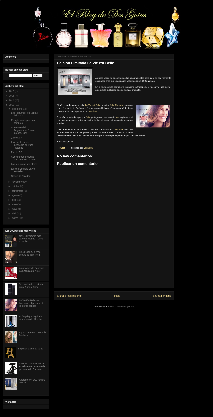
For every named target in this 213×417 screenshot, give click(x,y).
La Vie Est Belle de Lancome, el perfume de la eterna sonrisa (31, 303)
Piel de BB (16, 152)
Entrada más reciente (69, 295)
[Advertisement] (114, 264)
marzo (15, 218)
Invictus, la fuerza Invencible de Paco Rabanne (22, 145)
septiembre (18, 191)
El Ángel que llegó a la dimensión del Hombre (30, 318)
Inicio (117, 295)
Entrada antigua (162, 295)
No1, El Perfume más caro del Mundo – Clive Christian (31, 239)
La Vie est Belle (93, 105)
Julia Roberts (116, 105)
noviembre (17, 181)
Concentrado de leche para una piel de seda (23, 158)
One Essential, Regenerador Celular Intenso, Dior (23, 130)
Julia (88, 117)
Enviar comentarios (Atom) (121, 306)
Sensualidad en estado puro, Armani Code (31, 285)
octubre (16, 186)
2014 (12, 100)
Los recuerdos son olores (24, 164)
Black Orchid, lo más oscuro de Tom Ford (29, 253)
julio (14, 200)
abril (14, 213)
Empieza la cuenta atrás (30, 348)
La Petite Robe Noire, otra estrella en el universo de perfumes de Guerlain (32, 366)
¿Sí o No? (16, 137)
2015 (12, 95)
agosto (15, 195)
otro (117, 117)
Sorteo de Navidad (20, 176)
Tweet (62, 148)
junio (14, 204)
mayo (15, 209)
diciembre (17, 108)
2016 (12, 91)
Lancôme (92, 111)
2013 (12, 105)
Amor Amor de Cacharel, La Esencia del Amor (32, 269)
